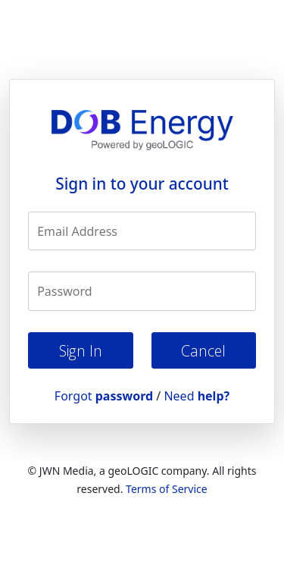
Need (196, 396)
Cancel (203, 351)
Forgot (104, 396)
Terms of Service (167, 489)
